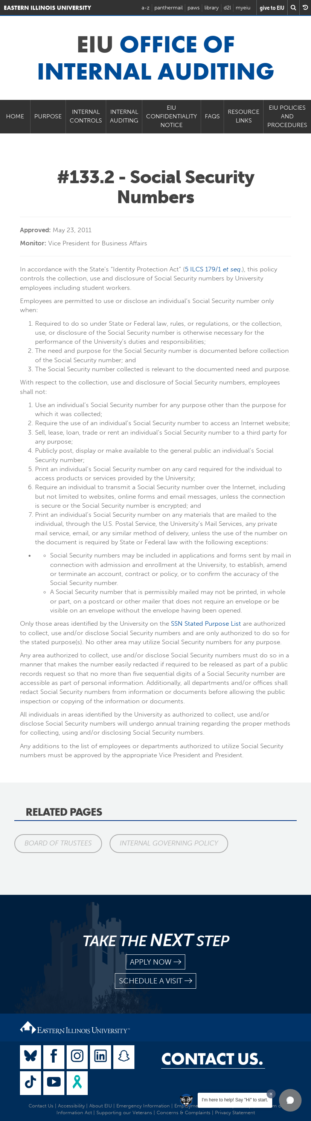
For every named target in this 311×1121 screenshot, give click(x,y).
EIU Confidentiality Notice (171, 116)
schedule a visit (155, 981)
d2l (227, 8)
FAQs (212, 116)
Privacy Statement (235, 1112)
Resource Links (243, 116)
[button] (290, 1100)
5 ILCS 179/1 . (213, 269)
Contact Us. (212, 1059)
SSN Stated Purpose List (206, 623)
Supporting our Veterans (124, 1112)
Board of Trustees (58, 843)
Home (15, 116)
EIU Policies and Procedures (287, 116)
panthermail (168, 8)
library (211, 8)
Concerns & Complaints (183, 1112)
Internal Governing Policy (169, 843)
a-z (145, 8)
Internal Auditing (124, 116)
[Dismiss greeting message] (271, 1093)
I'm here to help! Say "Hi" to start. (235, 1100)
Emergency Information (143, 1106)
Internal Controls (86, 116)
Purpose (48, 116)
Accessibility (71, 1106)
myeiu (243, 8)
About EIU (100, 1106)
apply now (155, 962)
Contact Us (41, 1106)
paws (194, 8)
